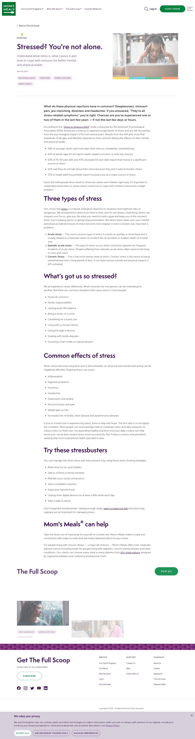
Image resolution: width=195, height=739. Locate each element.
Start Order (172, 8)
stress (64, 208)
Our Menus (103, 668)
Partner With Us (132, 674)
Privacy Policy (112, 725)
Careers (157, 668)
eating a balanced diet (116, 508)
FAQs (128, 668)
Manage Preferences (86, 733)
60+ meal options (130, 552)
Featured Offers (160, 684)
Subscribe (29, 675)
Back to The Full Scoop (29, 25)
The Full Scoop (159, 679)
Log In (153, 8)
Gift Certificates (105, 684)
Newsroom (158, 674)
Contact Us (130, 663)
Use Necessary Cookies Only (51, 733)
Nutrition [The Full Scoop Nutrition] (22, 36)
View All (166, 571)
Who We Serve (104, 674)
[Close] (192, 715)
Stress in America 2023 (76, 126)
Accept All (22, 733)
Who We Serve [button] (54, 8)
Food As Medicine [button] (92, 8)
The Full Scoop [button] (73, 8)
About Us (157, 663)
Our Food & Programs (31, 8)
